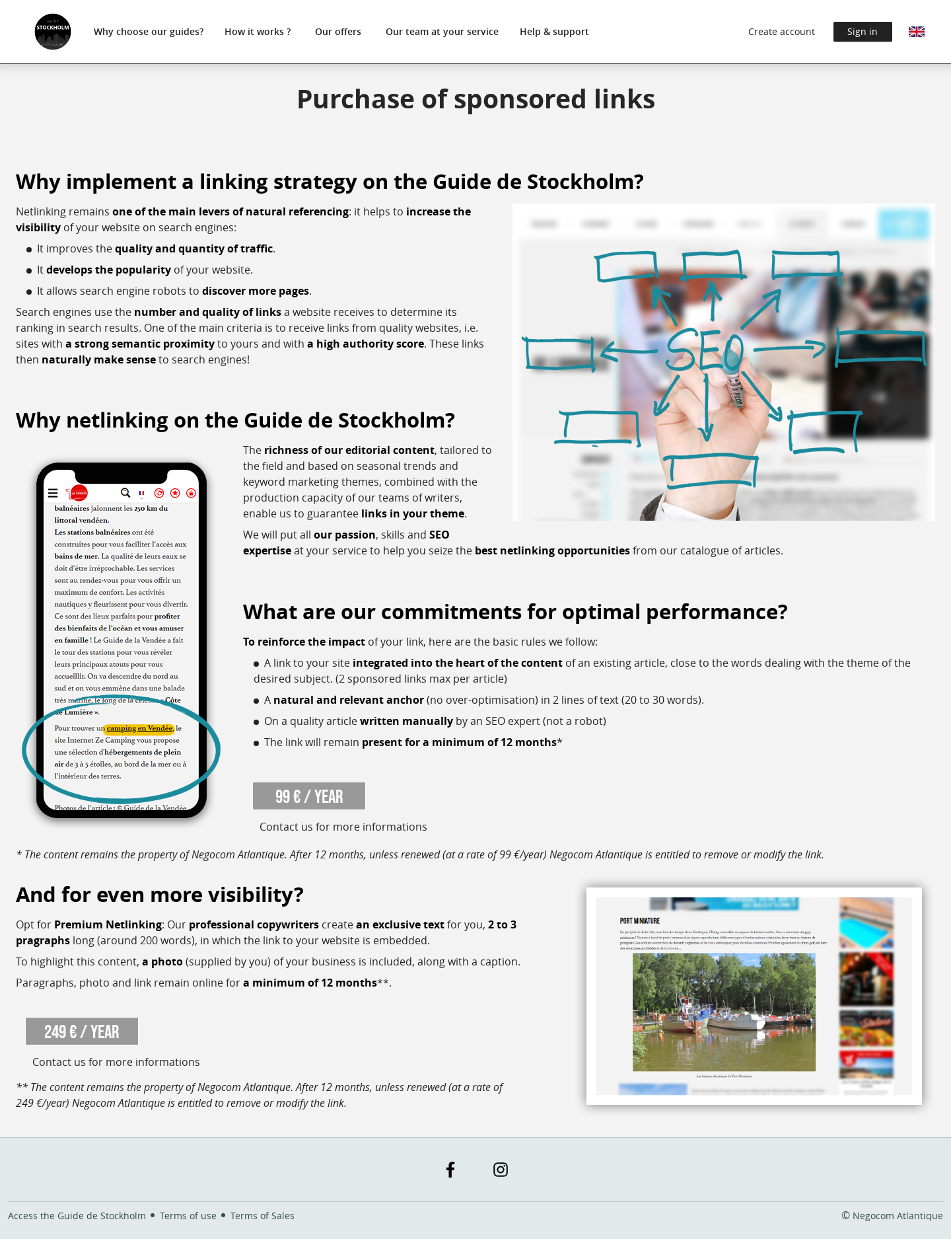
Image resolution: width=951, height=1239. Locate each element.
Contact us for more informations (343, 826)
